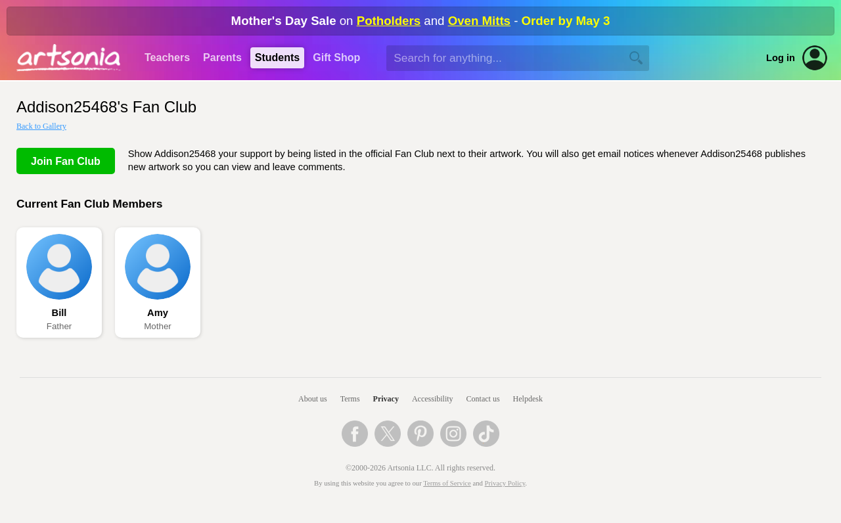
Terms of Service (447, 483)
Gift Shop (336, 57)
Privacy (386, 398)
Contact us (483, 398)
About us (312, 398)
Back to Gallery (41, 126)
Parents (222, 57)
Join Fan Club (66, 161)
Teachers (167, 57)
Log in (780, 58)
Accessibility (432, 398)
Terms (350, 398)
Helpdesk (528, 398)
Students (277, 57)
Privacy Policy (505, 483)
